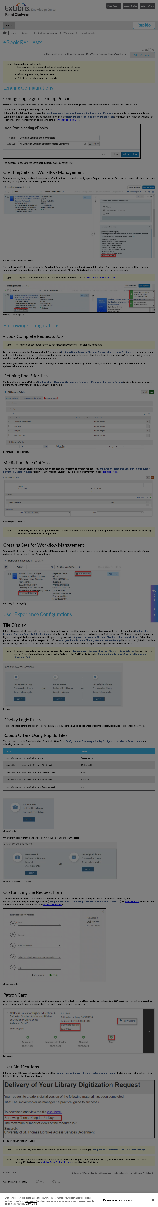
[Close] (153, 1200)
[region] (79, 1200)
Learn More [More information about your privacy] (31, 1204)
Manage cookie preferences (117, 1200)
